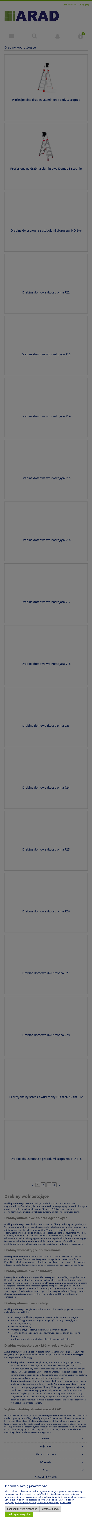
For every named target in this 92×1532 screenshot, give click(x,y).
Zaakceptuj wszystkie (19, 1514)
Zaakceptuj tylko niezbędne (22, 1508)
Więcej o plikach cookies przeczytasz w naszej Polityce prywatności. (38, 1502)
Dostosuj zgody (50, 1508)
